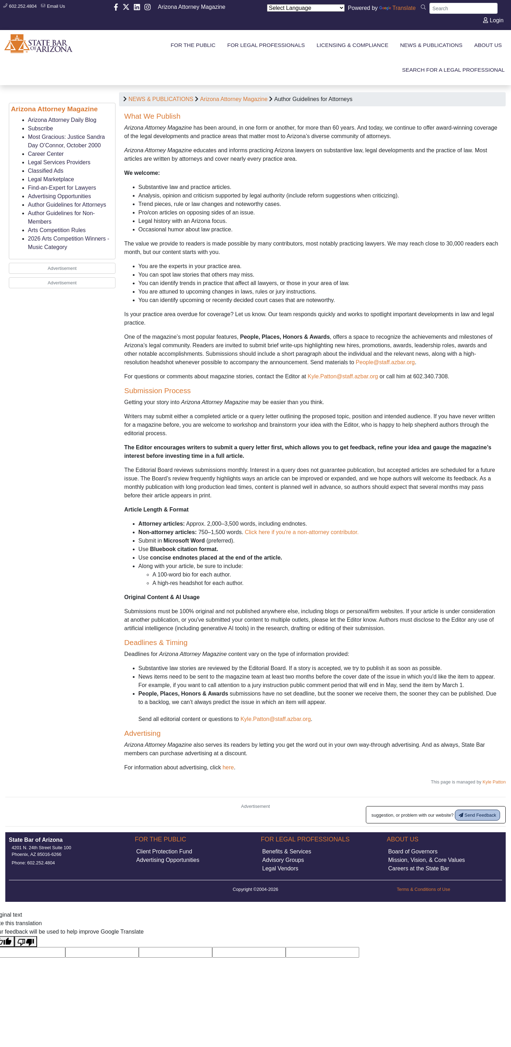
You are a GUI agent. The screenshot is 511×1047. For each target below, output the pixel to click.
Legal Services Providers (59, 162)
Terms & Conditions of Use (423, 894)
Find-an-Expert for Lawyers (62, 188)
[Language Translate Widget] (306, 8)
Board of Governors (413, 857)
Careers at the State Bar (418, 874)
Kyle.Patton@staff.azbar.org (343, 376)
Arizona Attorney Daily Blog (62, 120)
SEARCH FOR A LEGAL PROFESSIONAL (453, 70)
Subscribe (40, 128)
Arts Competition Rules (57, 230)
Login (493, 20)
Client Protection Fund (164, 857)
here (228, 767)
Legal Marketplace (51, 179)
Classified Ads (46, 171)
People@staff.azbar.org (385, 362)
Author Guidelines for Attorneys (67, 205)
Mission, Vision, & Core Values (426, 865)
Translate (397, 8)
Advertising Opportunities (59, 196)
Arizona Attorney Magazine (191, 7)
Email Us (53, 6)
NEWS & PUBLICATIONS (161, 99)
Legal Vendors (280, 874)
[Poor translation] (25, 946)
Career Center (46, 154)
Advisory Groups (283, 865)
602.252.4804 (20, 6)
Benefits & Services (286, 857)
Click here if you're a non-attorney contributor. (301, 532)
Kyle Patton (494, 782)
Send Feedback (477, 820)
